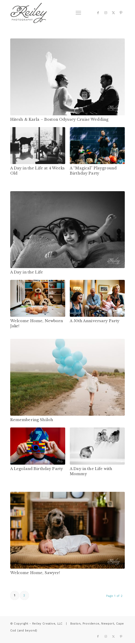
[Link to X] (113, 13)
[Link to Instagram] (105, 13)
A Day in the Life (26, 272)
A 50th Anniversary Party (94, 321)
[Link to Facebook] (98, 13)
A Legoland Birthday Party (36, 468)
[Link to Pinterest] (121, 13)
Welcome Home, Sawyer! (35, 572)
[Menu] (78, 13)
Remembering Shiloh (31, 419)
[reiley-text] (56, 13)
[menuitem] (78, 13)
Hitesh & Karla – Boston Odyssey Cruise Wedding (59, 119)
